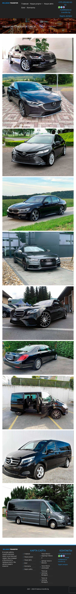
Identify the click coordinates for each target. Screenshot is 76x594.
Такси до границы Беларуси (44, 573)
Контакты (31, 7)
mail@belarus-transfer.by (66, 11)
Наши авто (48, 3)
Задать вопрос (66, 16)
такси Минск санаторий (45, 567)
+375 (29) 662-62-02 (65, 3)
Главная (24, 3)
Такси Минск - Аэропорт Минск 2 (47, 556)
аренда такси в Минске (46, 562)
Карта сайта (28, 569)
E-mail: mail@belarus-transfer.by (63, 559)
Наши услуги (36, 3)
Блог (23, 7)
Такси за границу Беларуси (44, 580)
